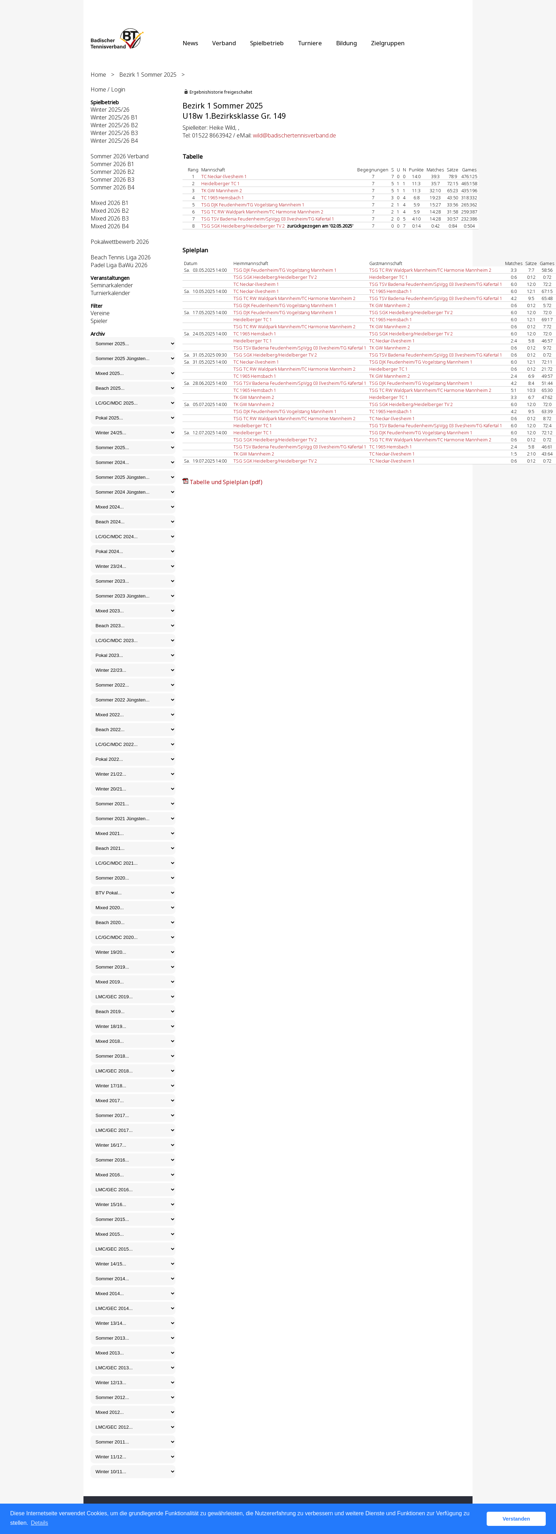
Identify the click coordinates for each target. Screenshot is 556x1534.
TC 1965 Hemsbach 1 (222, 197)
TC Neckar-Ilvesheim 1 (224, 176)
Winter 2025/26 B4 (114, 141)
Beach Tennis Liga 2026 (121, 257)
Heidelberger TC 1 (220, 183)
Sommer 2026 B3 (112, 179)
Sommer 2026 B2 (112, 172)
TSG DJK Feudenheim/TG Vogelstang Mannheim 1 (253, 204)
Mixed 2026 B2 (110, 210)
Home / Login (108, 89)
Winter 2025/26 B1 (114, 117)
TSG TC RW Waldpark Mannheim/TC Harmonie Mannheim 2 (262, 211)
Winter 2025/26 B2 (114, 125)
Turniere (310, 43)
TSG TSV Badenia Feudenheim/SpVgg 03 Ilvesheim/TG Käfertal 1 (267, 219)
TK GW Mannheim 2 (221, 190)
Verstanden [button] (516, 1519)
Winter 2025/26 (110, 109)
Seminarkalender (112, 285)
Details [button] (39, 1523)
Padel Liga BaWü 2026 (119, 265)
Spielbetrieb (267, 43)
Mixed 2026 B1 (110, 203)
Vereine (100, 313)
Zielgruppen (388, 43)
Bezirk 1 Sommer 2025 (147, 74)
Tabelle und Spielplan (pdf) (226, 482)
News (190, 43)
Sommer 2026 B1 (112, 164)
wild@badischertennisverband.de (294, 135)
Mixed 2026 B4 (110, 226)
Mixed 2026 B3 (110, 218)
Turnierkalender (110, 293)
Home (98, 74)
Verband (224, 43)
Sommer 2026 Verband (120, 156)
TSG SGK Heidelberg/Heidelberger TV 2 (243, 226)
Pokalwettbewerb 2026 (120, 242)
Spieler (99, 321)
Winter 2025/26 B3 (114, 133)
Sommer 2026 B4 (112, 187)
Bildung (346, 43)
